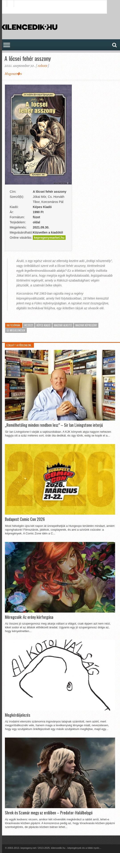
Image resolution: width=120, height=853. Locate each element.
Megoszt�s (13, 73)
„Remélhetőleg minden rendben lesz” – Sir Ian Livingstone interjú (54, 425)
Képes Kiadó (43, 325)
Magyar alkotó (63, 325)
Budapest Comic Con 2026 (25, 519)
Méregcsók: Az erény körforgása (29, 617)
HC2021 (28, 325)
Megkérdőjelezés (17, 715)
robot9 (42, 65)
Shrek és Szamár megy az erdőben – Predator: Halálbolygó (49, 812)
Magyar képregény (86, 325)
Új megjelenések (16, 330)
